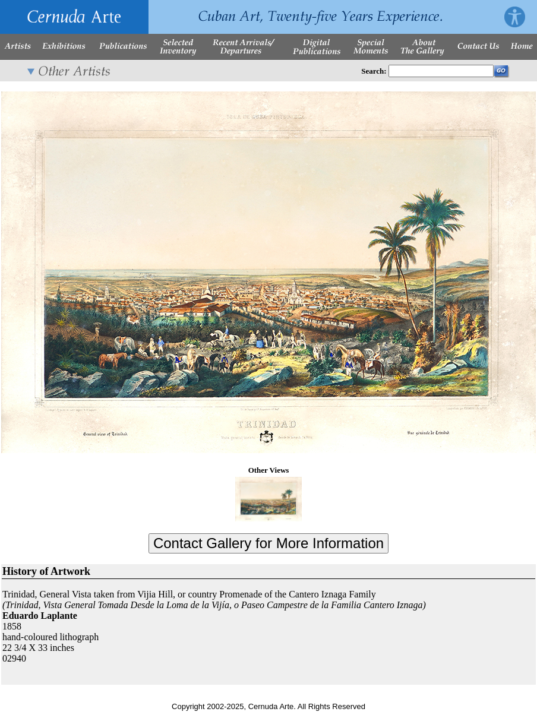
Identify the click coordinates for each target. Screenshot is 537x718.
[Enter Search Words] (441, 71)
